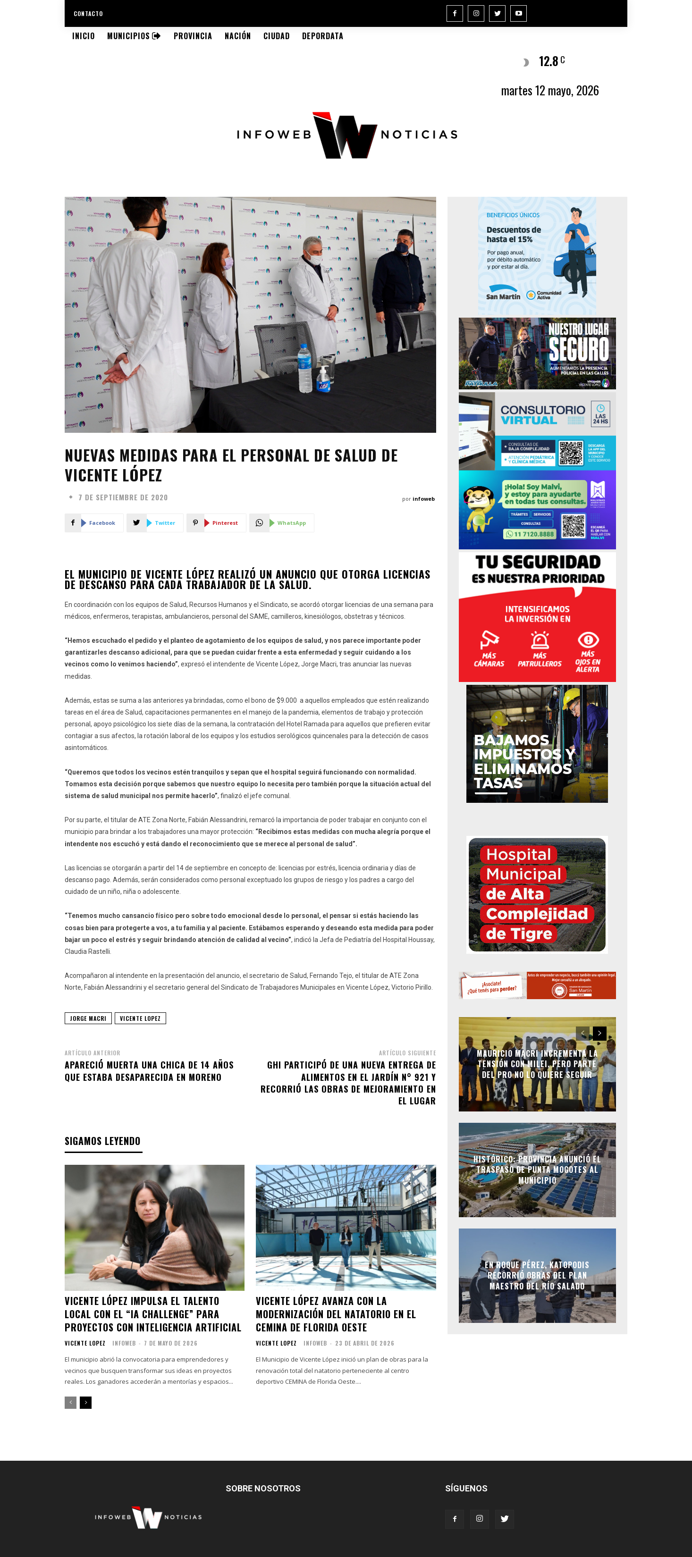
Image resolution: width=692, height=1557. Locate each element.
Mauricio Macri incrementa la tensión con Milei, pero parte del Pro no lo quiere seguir (537, 1064)
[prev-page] (70, 1403)
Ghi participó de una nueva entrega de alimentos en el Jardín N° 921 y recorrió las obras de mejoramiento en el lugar (348, 1083)
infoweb (424, 498)
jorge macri (88, 1018)
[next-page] (86, 1403)
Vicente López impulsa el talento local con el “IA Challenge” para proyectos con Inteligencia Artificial (153, 1314)
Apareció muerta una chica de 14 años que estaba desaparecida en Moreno (149, 1071)
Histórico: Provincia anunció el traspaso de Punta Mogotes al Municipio (537, 1169)
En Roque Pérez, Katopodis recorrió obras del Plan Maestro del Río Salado (537, 1275)
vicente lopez (140, 1018)
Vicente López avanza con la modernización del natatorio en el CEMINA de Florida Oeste (336, 1314)
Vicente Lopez (85, 1343)
